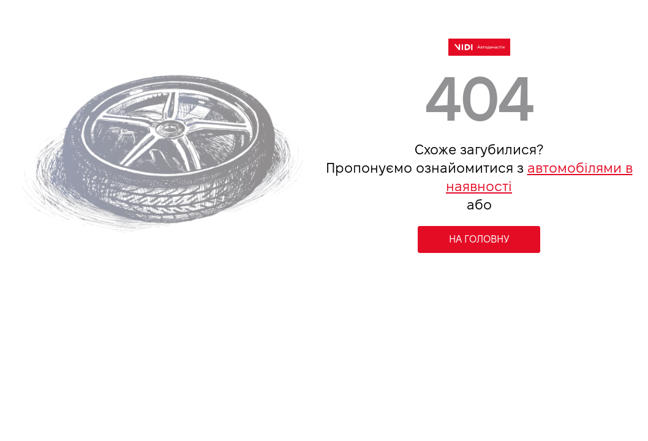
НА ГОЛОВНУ (479, 239)
